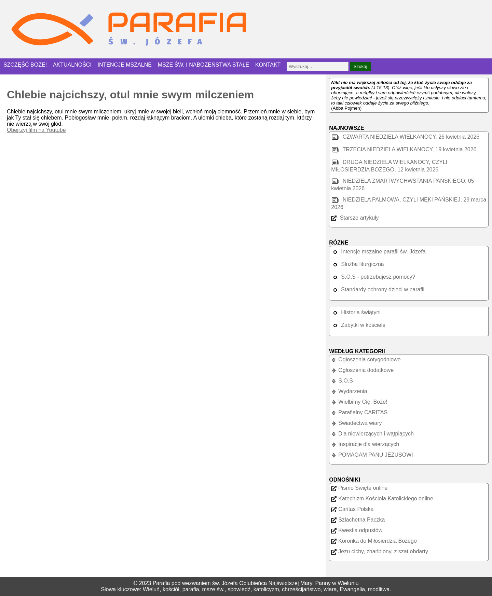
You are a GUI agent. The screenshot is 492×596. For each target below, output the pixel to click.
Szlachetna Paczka (358, 520)
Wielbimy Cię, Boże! (359, 402)
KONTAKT (268, 65)
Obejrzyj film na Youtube (36, 130)
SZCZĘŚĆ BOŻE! (25, 65)
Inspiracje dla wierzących (365, 444)
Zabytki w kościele (358, 325)
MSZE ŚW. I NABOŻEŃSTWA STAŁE (203, 65)
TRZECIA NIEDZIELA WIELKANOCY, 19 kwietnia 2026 (403, 149)
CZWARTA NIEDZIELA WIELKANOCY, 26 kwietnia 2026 (405, 137)
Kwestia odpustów (356, 530)
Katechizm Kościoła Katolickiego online (382, 498)
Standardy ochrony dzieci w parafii (377, 289)
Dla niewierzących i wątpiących (372, 433)
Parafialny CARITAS (359, 412)
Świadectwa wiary (356, 423)
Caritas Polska (352, 509)
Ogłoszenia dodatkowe (362, 370)
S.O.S (342, 381)
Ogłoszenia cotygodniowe (365, 359)
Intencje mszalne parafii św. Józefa (378, 251)
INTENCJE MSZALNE (125, 65)
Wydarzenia (349, 391)
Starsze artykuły (355, 218)
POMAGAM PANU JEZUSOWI (372, 455)
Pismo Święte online (359, 488)
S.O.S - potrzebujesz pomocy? (373, 277)
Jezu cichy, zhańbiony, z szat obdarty (379, 551)
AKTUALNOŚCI (72, 65)
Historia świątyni (356, 312)
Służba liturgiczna (357, 264)
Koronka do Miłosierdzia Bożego (373, 541)
